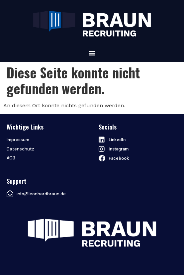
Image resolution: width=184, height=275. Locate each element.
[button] (92, 52)
